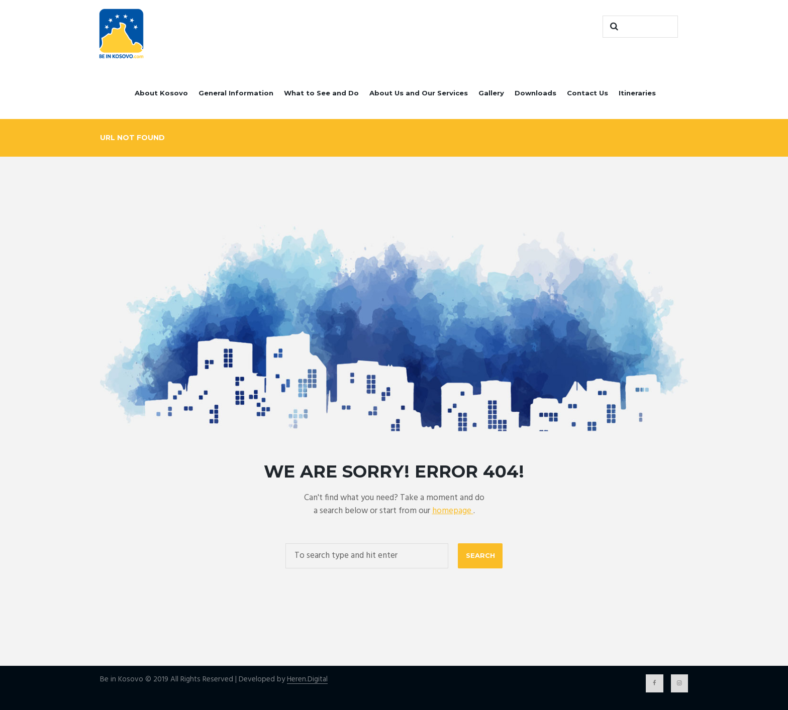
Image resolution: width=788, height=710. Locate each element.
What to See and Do (321, 93)
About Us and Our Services (418, 93)
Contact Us (587, 93)
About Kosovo (161, 93)
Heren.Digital (307, 679)
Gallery (491, 93)
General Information (236, 93)
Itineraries (637, 93)
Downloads (535, 93)
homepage (452, 511)
